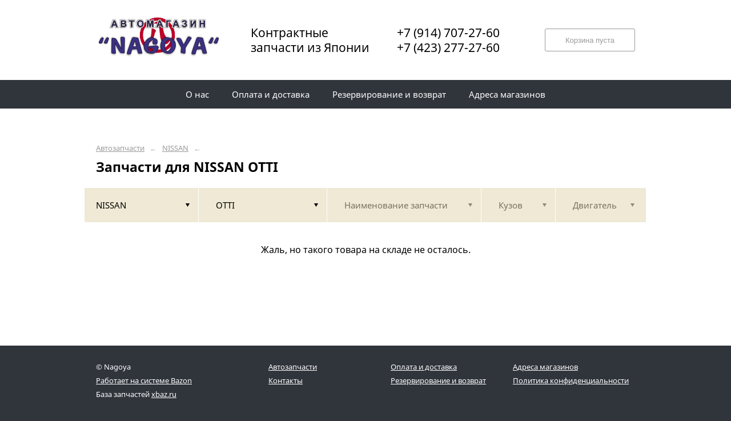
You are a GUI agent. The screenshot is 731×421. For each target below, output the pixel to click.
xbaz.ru (163, 394)
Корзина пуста (589, 40)
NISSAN (175, 148)
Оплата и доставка (424, 367)
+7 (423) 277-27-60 (448, 47)
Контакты (285, 380)
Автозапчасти (120, 148)
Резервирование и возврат (438, 380)
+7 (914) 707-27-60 (448, 32)
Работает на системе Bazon (144, 380)
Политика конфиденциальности (571, 380)
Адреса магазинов (545, 367)
